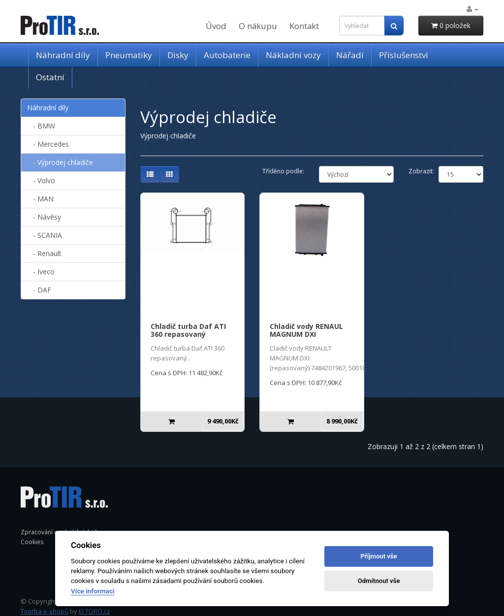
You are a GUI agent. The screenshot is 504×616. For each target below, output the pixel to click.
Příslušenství (403, 55)
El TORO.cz (94, 611)
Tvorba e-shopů (44, 611)
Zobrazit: (421, 171)
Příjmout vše (379, 556)
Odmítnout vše (379, 580)
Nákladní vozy (293, 55)
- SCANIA (44, 235)
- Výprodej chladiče (60, 162)
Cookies (32, 542)
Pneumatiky (128, 55)
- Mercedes (48, 144)
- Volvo (41, 180)
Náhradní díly (63, 55)
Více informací (93, 591)
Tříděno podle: (283, 171)
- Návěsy (44, 217)
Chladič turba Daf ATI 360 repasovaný (188, 330)
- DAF (39, 289)
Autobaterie (227, 55)
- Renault (44, 253)
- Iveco (41, 271)
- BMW (41, 125)
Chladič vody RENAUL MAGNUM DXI (306, 330)
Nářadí (350, 55)
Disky (178, 55)
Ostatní (50, 77)
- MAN (40, 198)
